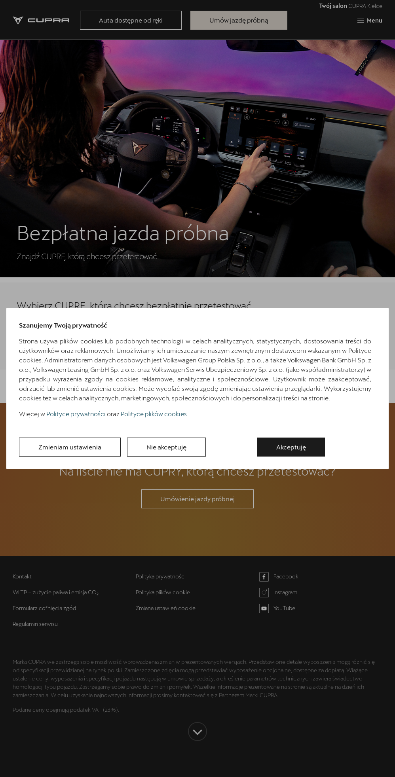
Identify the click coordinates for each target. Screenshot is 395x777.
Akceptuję (291, 447)
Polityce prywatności (76, 413)
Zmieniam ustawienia (69, 447)
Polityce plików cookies (154, 413)
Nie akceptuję (166, 447)
